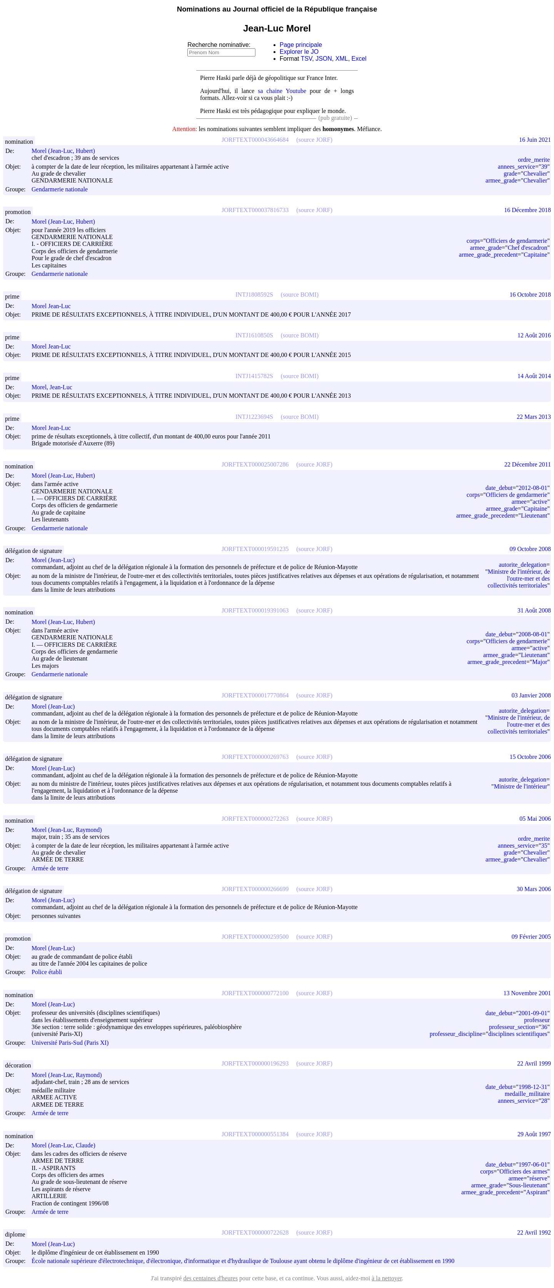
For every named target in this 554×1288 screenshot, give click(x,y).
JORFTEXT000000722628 (255, 1232)
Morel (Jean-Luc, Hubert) (67, 151)
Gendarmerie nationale (60, 189)
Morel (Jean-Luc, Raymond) (70, 830)
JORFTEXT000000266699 (255, 889)
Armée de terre (50, 868)
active (539, 501)
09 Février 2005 (531, 936)
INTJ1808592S (254, 294)
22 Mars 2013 (534, 416)
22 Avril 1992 (534, 1232)
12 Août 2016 (534, 335)
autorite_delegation (522, 564)
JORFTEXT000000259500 (255, 936)
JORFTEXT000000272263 (255, 818)
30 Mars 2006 (534, 889)
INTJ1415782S (254, 376)
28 (544, 1100)
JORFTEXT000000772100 (255, 993)
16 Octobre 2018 (530, 294)
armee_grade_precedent (488, 254)
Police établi (47, 972)
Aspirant (536, 1192)
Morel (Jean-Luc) (57, 560)
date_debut (499, 488)
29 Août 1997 (534, 1134)
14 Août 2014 (534, 376)
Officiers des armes (523, 1171)
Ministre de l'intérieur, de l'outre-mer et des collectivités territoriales (518, 578)
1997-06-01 (533, 1164)
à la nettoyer (387, 1278)
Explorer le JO (299, 51)
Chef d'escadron (527, 247)
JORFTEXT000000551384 (255, 1134)
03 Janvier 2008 (531, 695)
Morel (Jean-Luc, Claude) (67, 1145)
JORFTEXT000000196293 (255, 1063)
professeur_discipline (456, 1034)
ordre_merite (534, 159)
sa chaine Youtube (282, 91)
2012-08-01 (533, 488)
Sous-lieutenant (528, 1185)
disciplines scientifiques (517, 1034)
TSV (306, 58)
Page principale (301, 44)
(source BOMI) (300, 294)
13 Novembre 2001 (527, 993)
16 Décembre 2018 (527, 210)
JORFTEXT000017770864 (255, 695)
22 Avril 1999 (534, 1063)
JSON (323, 58)
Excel (359, 58)
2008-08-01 (533, 634)
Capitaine (535, 254)
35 (544, 845)
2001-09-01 (533, 1013)
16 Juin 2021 (535, 139)
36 (544, 1027)
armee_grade (501, 180)
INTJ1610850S (254, 335)
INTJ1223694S (254, 416)
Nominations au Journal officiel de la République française (277, 9)
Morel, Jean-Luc (55, 387)
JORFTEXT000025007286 (255, 464)
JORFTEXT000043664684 (255, 139)
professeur (537, 1020)
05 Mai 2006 (535, 818)
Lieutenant (534, 515)
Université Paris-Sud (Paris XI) (70, 1042)
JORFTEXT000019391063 (255, 610)
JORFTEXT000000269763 (255, 757)
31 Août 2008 (534, 610)
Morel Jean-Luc (55, 306)
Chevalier (535, 173)
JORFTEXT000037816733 (255, 210)
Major (539, 662)
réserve (538, 1178)
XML (341, 58)
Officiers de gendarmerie (516, 240)
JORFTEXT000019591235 (255, 549)
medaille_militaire (527, 1093)
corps (473, 240)
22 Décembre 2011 (527, 464)
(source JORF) (314, 139)
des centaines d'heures (210, 1278)
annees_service (516, 166)
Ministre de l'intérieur (520, 786)
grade (510, 173)
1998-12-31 (533, 1087)
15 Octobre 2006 (530, 757)
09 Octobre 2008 (530, 549)
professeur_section (512, 1027)
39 (544, 166)
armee (519, 501)
